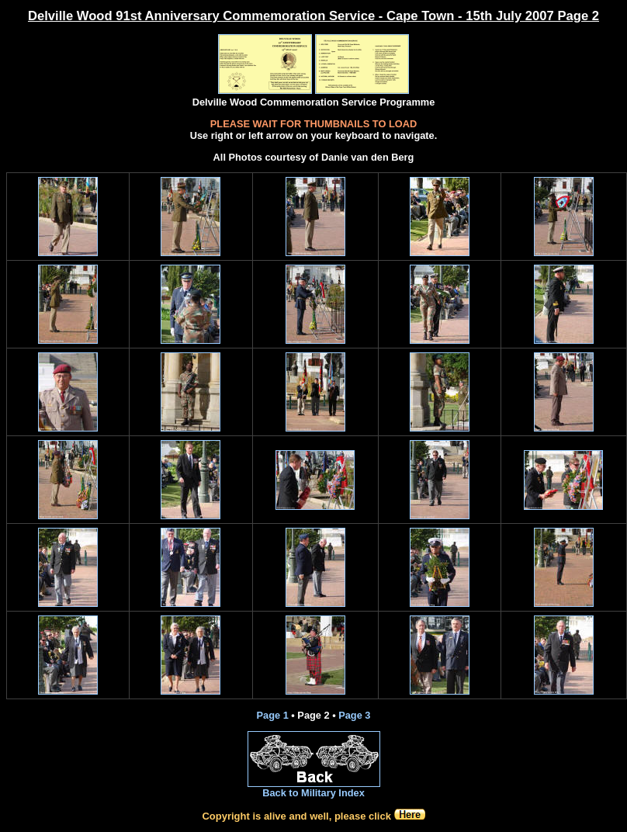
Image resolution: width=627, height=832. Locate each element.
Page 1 (273, 715)
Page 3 (354, 715)
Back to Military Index (313, 793)
